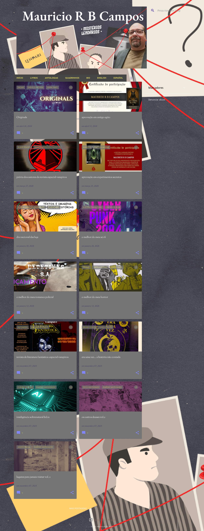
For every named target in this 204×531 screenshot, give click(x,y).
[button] (72, 133)
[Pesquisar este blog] (173, 10)
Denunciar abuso (156, 99)
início (19, 78)
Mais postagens (78, 508)
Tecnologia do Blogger (102, 519)
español (118, 78)
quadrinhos (72, 78)
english (101, 78)
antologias (51, 78)
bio (88, 78)
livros (34, 78)
